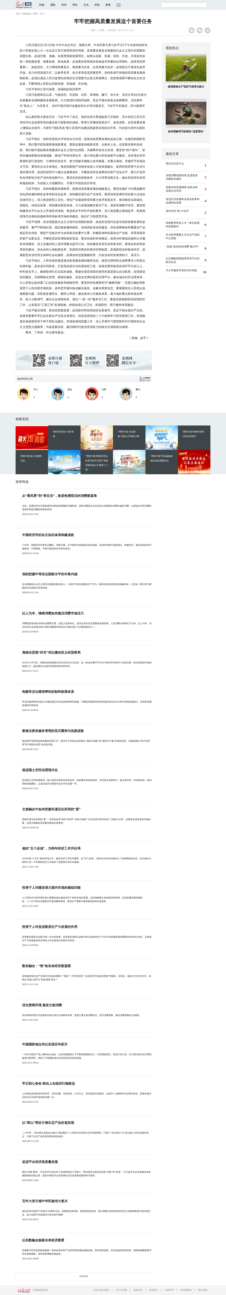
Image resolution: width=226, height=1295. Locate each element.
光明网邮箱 (186, 1290)
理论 (75, 4)
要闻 (35, 14)
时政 (41, 4)
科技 (97, 4)
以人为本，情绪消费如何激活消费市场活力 (53, 613)
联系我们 (153, 1290)
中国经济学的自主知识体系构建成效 (48, 535)
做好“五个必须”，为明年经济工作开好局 (51, 848)
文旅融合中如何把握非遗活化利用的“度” (51, 809)
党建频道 (26, 14)
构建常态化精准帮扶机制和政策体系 (48, 691)
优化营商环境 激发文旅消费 (42, 1005)
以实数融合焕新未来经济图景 (43, 1240)
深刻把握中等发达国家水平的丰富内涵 (49, 574)
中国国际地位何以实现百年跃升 (45, 1044)
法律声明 (169, 1290)
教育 (108, 4)
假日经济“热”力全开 (177, 211)
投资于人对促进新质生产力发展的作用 (49, 927)
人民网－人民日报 (107, 30)
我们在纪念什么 (175, 163)
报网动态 (138, 1290)
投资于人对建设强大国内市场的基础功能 (51, 887)
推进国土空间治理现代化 (40, 770)
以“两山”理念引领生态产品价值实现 (48, 1122)
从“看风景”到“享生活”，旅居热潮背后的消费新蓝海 (59, 496)
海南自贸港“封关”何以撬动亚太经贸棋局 (51, 652)
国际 (53, 4)
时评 (64, 4)
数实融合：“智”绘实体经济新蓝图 (46, 966)
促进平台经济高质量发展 (40, 1162)
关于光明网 (121, 1290)
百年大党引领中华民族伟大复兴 (45, 1201)
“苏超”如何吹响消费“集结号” (182, 246)
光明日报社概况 (101, 1290)
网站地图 (202, 1290)
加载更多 (83, 1276)
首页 (18, 14)
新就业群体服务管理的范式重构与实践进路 (53, 731)
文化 (86, 4)
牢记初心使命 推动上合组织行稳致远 (48, 1083)
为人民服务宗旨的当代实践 (181, 270)
